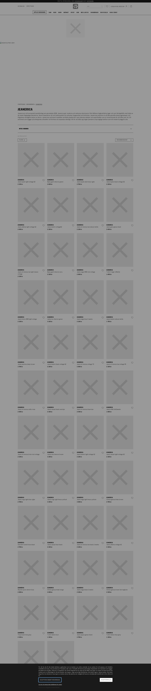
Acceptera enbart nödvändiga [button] (50, 679)
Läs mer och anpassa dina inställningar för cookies (50, 684)
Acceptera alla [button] (106, 679)
